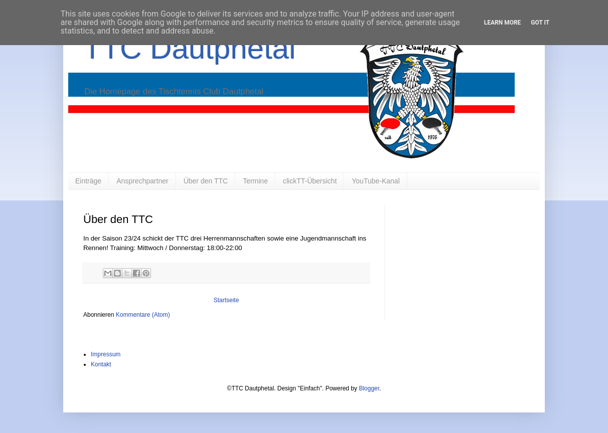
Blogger (369, 388)
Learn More (502, 22)
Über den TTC (206, 181)
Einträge (88, 181)
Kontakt (101, 364)
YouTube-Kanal (375, 181)
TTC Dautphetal (189, 48)
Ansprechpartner (142, 181)
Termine (255, 181)
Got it (540, 22)
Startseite (226, 300)
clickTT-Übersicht (310, 181)
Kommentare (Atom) (143, 314)
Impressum (105, 354)
